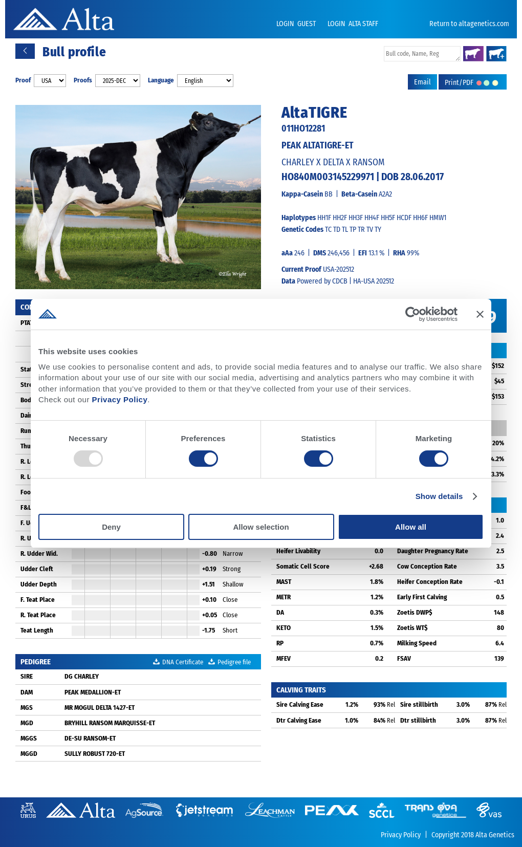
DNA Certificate (178, 662)
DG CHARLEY (81, 676)
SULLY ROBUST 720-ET (94, 753)
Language (161, 80)
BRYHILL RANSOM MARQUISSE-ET (109, 723)
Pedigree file (229, 662)
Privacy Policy (120, 399)
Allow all (410, 527)
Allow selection (261, 527)
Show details (439, 496)
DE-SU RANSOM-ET (90, 738)
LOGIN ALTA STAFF (353, 23)
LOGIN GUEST (296, 23)
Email (422, 82)
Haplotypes (298, 217)
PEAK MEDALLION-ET (92, 692)
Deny (111, 527)
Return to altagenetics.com (469, 23)
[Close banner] (480, 314)
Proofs (83, 80)
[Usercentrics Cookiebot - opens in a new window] (413, 314)
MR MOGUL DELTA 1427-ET (99, 707)
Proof (23, 80)
